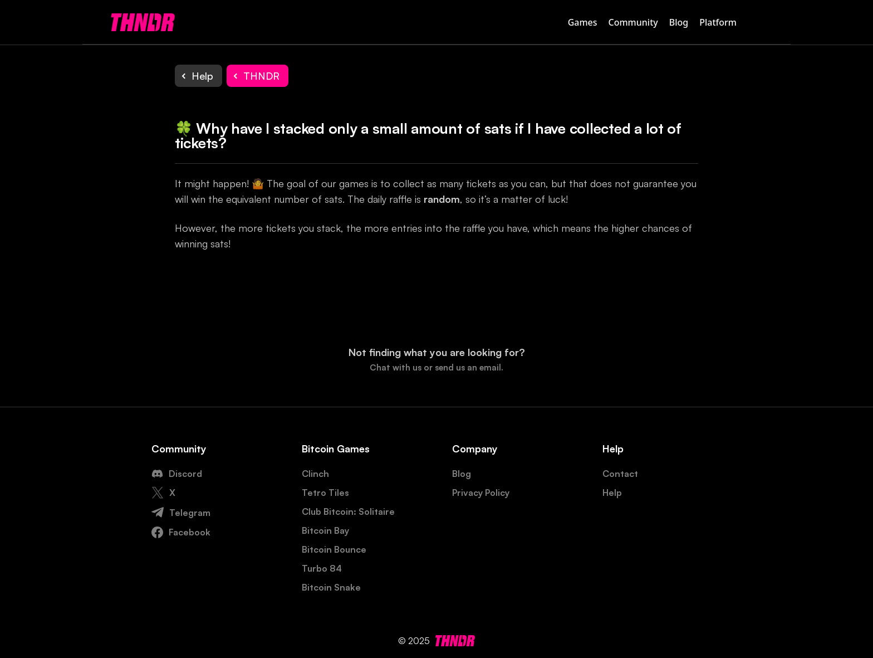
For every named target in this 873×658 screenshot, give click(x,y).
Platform (718, 22)
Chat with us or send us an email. (436, 367)
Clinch (315, 473)
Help (612, 492)
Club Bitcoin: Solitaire (348, 511)
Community (633, 22)
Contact (620, 473)
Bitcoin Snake (331, 587)
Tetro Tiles (325, 492)
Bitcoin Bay (325, 530)
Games (582, 22)
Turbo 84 (322, 568)
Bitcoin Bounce (334, 549)
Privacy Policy (480, 492)
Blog (678, 22)
